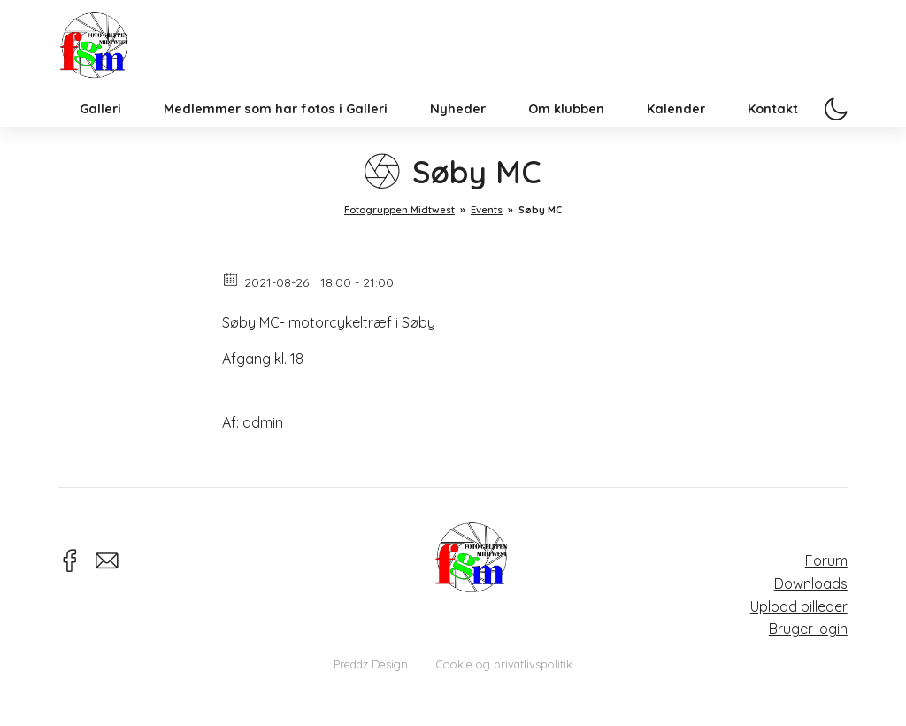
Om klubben (566, 136)
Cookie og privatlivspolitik (504, 664)
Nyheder (458, 136)
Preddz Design (371, 664)
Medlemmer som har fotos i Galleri (276, 136)
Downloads (811, 583)
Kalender (676, 136)
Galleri (100, 136)
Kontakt (773, 136)
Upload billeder (799, 606)
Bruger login (808, 628)
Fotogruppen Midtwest (107, 57)
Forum (826, 560)
